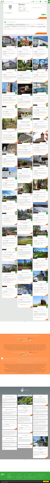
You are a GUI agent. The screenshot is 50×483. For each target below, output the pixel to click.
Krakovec (5, 346)
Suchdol (24, 350)
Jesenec (30, 345)
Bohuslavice (6, 344)
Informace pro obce (41, 474)
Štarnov (22, 4)
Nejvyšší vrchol (37, 360)
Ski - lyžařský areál (35, 212)
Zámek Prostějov (36, 369)
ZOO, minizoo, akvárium (7, 358)
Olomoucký (24, 8)
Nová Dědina (18, 347)
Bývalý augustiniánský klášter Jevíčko (26, 369)
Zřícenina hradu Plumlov (9, 367)
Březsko (10, 344)
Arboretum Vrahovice (22, 371)
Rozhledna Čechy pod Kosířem (41, 364)
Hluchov (14, 345)
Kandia (34, 345)
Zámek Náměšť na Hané (17, 365)
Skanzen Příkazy (43, 369)
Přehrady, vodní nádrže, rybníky (22, 244)
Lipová (35, 346)
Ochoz (27, 347)
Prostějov (24, 10)
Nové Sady (23, 347)
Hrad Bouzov (17, 368)
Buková (23, 344)
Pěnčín (41, 347)
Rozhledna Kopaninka (30, 366)
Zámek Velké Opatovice (31, 371)
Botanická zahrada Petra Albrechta (24, 370)
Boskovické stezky (29, 372)
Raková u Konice (24, 349)
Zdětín (42, 350)
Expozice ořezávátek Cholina (25, 367)
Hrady (20, 46)
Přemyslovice (24, 7)
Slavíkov (44, 349)
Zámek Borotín (8, 371)
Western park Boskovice (21, 372)
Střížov (18, 350)
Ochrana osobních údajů (30, 477)
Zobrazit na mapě (7, 55)
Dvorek (5, 345)
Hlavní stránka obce (43, 17)
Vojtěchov (34, 350)
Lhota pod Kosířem (24, 346)
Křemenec (9, 346)
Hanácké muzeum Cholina (39, 366)
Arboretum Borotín (15, 371)
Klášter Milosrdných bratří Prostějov (11, 370)
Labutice (13, 346)
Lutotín (5, 347)
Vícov (28, 350)
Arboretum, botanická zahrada (22, 70)
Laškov (19, 346)
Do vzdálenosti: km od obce (22, 338)
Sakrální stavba (20, 143)
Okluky (30, 347)
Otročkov (37, 347)
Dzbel (8, 345)
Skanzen (20, 168)
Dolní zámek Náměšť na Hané (40, 365)
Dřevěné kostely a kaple (36, 142)
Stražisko (14, 350)
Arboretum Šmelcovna (40, 371)
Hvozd (25, 345)
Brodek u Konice (15, 344)
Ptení (14, 349)
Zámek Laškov (11, 364)
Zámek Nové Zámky (41, 370)
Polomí (44, 347)
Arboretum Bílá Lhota (30, 368)
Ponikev (5, 349)
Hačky (11, 345)
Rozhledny (4, 92)
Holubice (17, 345)
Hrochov (21, 345)
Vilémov (30, 350)
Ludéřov (38, 346)
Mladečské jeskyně (38, 368)
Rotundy (35, 281)
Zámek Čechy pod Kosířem (30, 364)
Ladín (16, 346)
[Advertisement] (25, 327)
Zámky (4, 46)
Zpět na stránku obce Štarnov (42, 33)
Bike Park (42, 360)
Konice (44, 345)
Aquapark (19, 294)
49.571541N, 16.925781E (26, 11)
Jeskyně (20, 94)
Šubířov (21, 350)
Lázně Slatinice (23, 366)
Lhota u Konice (30, 346)
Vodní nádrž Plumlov (34, 367)
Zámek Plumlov (16, 367)
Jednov (27, 345)
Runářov (32, 349)
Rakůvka (29, 349)
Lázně (33, 360)
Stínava (11, 350)
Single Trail (46, 360)
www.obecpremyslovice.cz (39, 7)
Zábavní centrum (4, 286)
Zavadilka (38, 350)
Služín (8, 350)
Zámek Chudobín (11, 368)
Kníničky (40, 345)
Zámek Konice (5, 364)
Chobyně (37, 344)
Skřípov (40, 349)
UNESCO (35, 69)
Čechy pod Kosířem (31, 344)
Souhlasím (46, 481)
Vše (2, 358)
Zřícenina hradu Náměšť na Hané (28, 365)
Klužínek (37, 345)
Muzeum (4, 213)
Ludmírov (42, 346)
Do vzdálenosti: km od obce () (21, 352)
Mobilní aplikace (19, 477)
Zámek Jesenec (17, 364)
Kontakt (40, 477)
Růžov (36, 349)
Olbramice (33, 347)
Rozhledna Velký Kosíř (8, 365)
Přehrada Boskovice (34, 370)
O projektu (19, 474)
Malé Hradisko (9, 347)
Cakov (27, 344)
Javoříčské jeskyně (9, 366)
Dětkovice (44, 344)
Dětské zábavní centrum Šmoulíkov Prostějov (12, 369)
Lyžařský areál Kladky (16, 366)
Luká (45, 346)
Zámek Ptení (22, 364)
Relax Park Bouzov (42, 367)
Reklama (30, 474)
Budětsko (20, 344)
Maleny (14, 347)
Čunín (40, 344)
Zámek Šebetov (23, 368)
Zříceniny (4, 235)
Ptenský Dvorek (18, 349)
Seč (38, 349)
